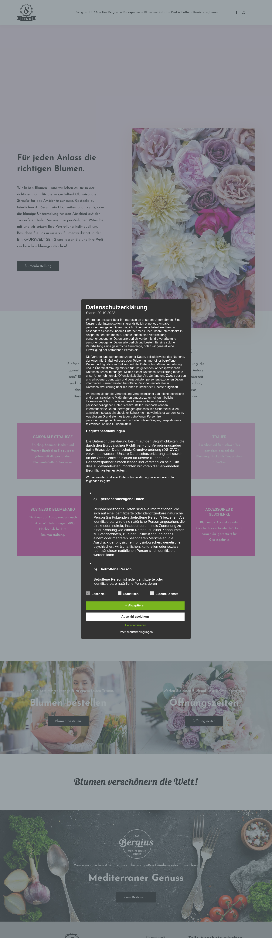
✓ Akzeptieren (135, 605)
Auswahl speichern (135, 616)
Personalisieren (135, 625)
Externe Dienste (164, 593)
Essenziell (96, 593)
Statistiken (128, 593)
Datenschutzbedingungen (135, 632)
